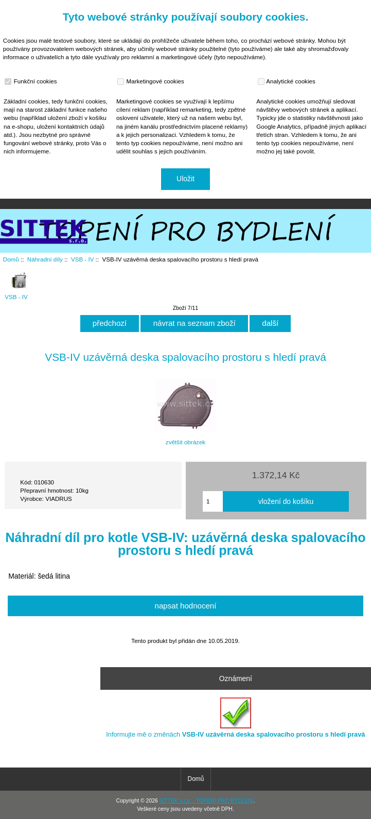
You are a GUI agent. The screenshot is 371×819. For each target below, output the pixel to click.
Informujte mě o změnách (235, 718)
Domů (316, 7)
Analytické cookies (288, 81)
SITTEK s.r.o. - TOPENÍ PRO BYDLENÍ (207, 801)
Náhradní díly (45, 259)
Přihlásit (352, 7)
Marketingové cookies (151, 81)
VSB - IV (82, 259)
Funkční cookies (32, 81)
